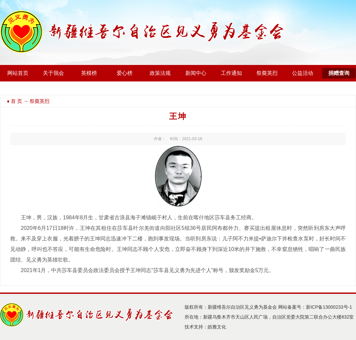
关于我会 (53, 73)
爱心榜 (125, 73)
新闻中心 (195, 73)
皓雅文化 (217, 326)
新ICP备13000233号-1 (329, 307)
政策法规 (160, 73)
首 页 (16, 101)
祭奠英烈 (267, 73)
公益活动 (302, 73)
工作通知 (231, 73)
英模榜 (89, 73)
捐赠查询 (338, 73)
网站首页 (17, 73)
